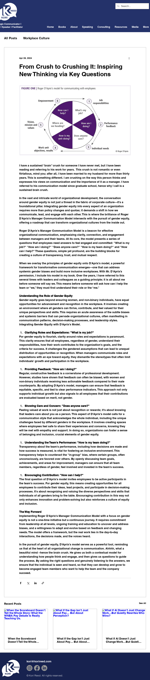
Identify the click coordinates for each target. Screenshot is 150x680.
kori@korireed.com (39, 661)
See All (142, 603)
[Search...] (132, 6)
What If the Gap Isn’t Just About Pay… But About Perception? (73, 640)
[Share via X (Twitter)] (28, 583)
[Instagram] (29, 668)
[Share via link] (42, 583)
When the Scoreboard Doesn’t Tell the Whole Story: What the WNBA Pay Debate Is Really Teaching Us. (25, 640)
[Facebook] (37, 668)
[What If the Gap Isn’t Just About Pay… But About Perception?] (75, 621)
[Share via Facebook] (20, 583)
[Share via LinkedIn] (35, 583)
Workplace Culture (36, 38)
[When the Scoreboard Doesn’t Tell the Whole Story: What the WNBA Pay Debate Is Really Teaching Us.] (26, 621)
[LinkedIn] (44, 668)
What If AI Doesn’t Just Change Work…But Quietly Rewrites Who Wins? (123, 640)
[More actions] (129, 58)
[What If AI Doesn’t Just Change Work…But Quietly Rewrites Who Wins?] (124, 621)
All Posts (10, 38)
